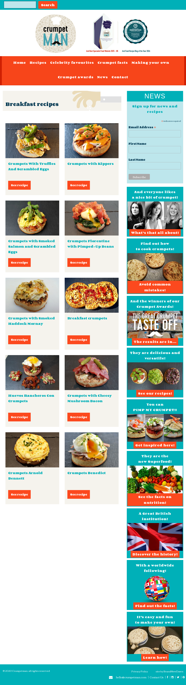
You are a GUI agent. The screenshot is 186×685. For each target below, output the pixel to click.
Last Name (137, 160)
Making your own (150, 62)
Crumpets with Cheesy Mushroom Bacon (89, 398)
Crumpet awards (76, 77)
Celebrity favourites (72, 62)
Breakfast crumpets (87, 318)
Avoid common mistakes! (155, 287)
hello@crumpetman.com (127, 678)
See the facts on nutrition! (155, 499)
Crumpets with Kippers (90, 163)
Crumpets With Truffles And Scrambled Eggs (32, 166)
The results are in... (155, 341)
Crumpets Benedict (86, 473)
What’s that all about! (155, 232)
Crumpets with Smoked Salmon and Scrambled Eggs (32, 246)
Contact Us (156, 677)
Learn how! (155, 657)
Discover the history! (155, 554)
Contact (120, 77)
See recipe (19, 185)
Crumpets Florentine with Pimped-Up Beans (90, 243)
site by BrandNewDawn (169, 671)
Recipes (38, 62)
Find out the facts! (155, 606)
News (102, 77)
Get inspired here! (155, 445)
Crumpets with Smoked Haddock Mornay (31, 320)
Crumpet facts (113, 62)
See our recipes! (155, 393)
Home (19, 62)
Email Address (142, 127)
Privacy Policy (139, 671)
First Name (137, 144)
